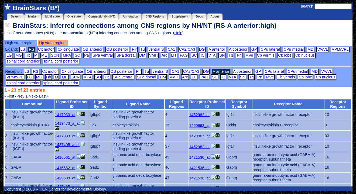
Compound (32, 104)
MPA (67, 55)
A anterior (216, 49)
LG (9, 55)
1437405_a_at (67, 145)
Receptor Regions (337, 104)
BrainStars (29, 8)
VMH (153, 55)
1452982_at (199, 115)
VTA (211, 55)
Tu (143, 49)
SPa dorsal (126, 55)
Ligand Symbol (101, 104)
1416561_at (65, 157)
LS (22, 49)
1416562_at (65, 168)
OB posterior (117, 49)
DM (142, 55)
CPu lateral (270, 49)
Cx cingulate (68, 49)
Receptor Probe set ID (207, 104)
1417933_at (65, 115)
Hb (28, 55)
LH (173, 55)
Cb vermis (266, 55)
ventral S (156, 49)
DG (202, 49)
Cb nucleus (305, 55)
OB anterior (93, 49)
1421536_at (199, 157)
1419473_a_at (67, 123)
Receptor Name (288, 104)
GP (254, 49)
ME (44, 55)
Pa (86, 55)
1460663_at (199, 125)
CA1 (171, 49)
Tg (230, 55)
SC (194, 55)
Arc (164, 55)
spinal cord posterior (60, 61)
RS (35, 71)
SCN (55, 55)
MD (310, 49)
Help (178, 33)
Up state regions (53, 43)
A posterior (238, 49)
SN (222, 55)
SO (77, 55)
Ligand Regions (176, 104)
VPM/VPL (340, 49)
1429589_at (65, 178)
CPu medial (294, 49)
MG (18, 55)
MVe (249, 55)
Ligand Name (138, 104)
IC (202, 55)
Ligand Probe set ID (72, 104)
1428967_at (199, 136)
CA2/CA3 (187, 49)
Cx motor (46, 49)
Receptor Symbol (239, 104)
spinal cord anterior (22, 61)
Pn (239, 55)
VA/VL (322, 49)
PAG (184, 55)
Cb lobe (285, 55)
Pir (134, 49)
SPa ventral (103, 55)
